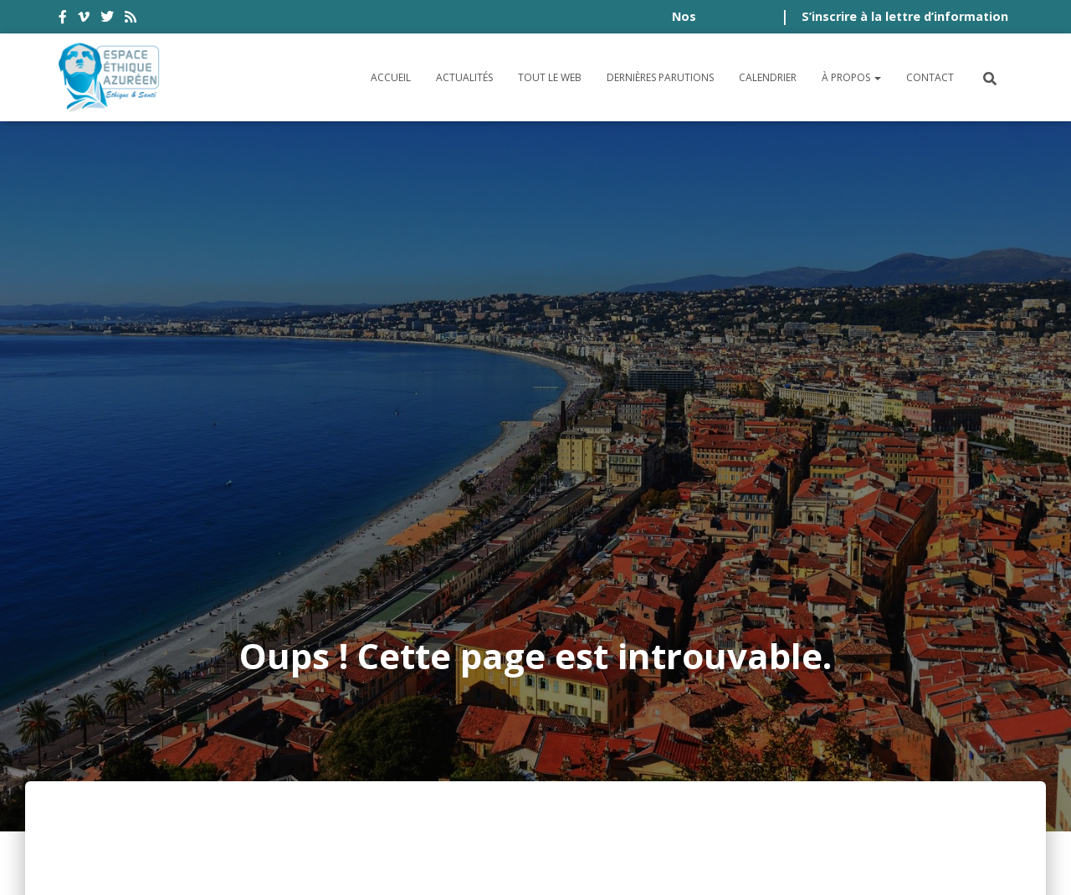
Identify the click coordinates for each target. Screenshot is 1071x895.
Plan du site (777, 768)
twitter (107, 19)
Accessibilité (114, 768)
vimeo (84, 19)
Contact (930, 77)
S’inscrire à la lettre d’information (905, 16)
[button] (877, 77)
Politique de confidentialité (552, 768)
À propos (851, 77)
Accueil (391, 77)
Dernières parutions (660, 77)
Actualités (464, 77)
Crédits (697, 768)
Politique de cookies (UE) (921, 768)
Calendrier (768, 77)
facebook (63, 19)
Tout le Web (550, 77)
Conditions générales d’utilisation (302, 768)
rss (130, 19)
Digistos (564, 862)
